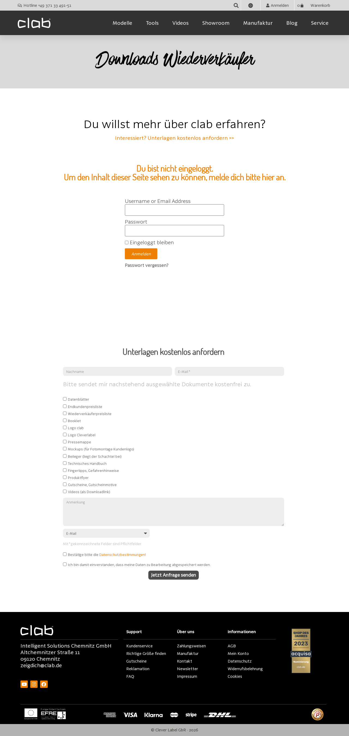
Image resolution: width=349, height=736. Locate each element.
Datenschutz (240, 661)
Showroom (216, 23)
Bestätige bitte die (107, 555)
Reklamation (137, 668)
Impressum (187, 676)
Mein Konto (238, 653)
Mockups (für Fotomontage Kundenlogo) (101, 449)
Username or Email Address (158, 201)
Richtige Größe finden (146, 653)
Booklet (74, 421)
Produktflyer (78, 478)
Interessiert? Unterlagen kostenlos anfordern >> (174, 138)
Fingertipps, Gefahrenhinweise (93, 470)
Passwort (136, 222)
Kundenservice (139, 646)
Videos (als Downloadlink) (89, 492)
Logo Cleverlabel (81, 435)
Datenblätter (78, 399)
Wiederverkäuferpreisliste (90, 414)
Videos (180, 23)
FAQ (130, 676)
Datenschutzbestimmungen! (122, 555)
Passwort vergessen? (147, 265)
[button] (236, 5)
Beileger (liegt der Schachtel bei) (95, 456)
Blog (291, 23)
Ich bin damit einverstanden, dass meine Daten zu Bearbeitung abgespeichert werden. (139, 565)
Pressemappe (79, 442)
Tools (152, 23)
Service (320, 23)
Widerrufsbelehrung (245, 668)
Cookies (235, 676)
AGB (232, 646)
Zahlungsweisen (191, 646)
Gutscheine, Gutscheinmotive (92, 485)
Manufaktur (258, 23)
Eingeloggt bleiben (149, 242)
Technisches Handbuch (87, 463)
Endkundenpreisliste (85, 407)
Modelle (122, 23)
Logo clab (76, 428)
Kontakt (184, 661)
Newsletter (187, 668)
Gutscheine (136, 661)
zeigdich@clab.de (41, 665)
